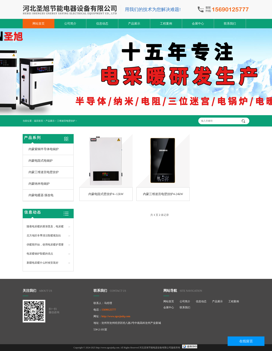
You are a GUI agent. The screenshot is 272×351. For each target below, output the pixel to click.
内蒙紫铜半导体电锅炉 (44, 149)
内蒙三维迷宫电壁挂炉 (44, 172)
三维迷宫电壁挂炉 (66, 121)
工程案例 (166, 23)
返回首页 (38, 121)
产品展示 (134, 23)
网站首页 (38, 23)
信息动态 (102, 23)
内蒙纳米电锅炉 (39, 183)
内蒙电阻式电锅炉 (41, 160)
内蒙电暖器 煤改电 (41, 195)
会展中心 (198, 23)
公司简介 (70, 23)
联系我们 (230, 23)
